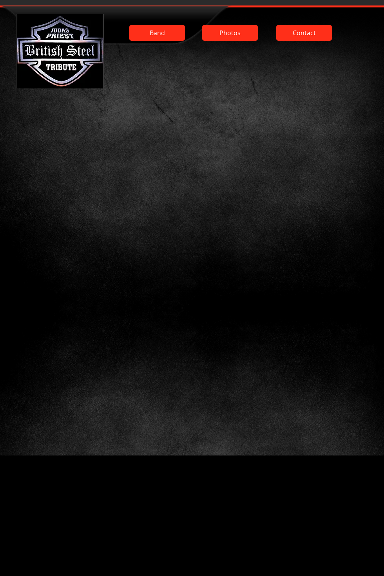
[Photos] (230, 33)
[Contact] (304, 33)
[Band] (157, 33)
